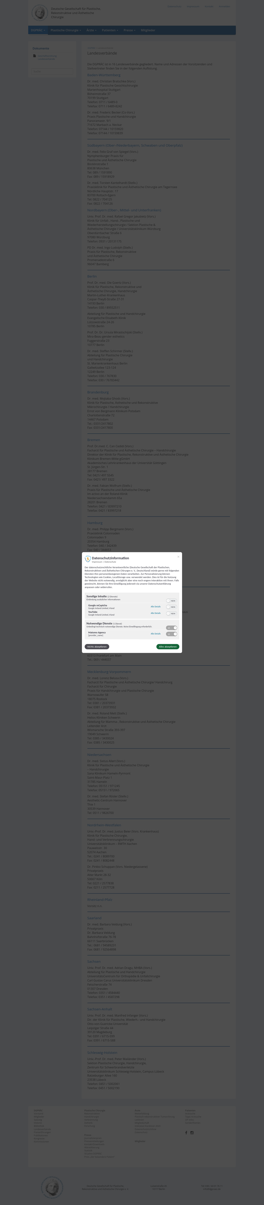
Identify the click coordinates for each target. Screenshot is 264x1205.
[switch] (172, 600)
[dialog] (132, 602)
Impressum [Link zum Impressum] (97, 561)
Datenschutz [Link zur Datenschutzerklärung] (110, 561)
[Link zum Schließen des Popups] (178, 556)
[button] (168, 600)
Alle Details (156, 606)
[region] (132, 616)
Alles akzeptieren (168, 646)
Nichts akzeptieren (97, 646)
